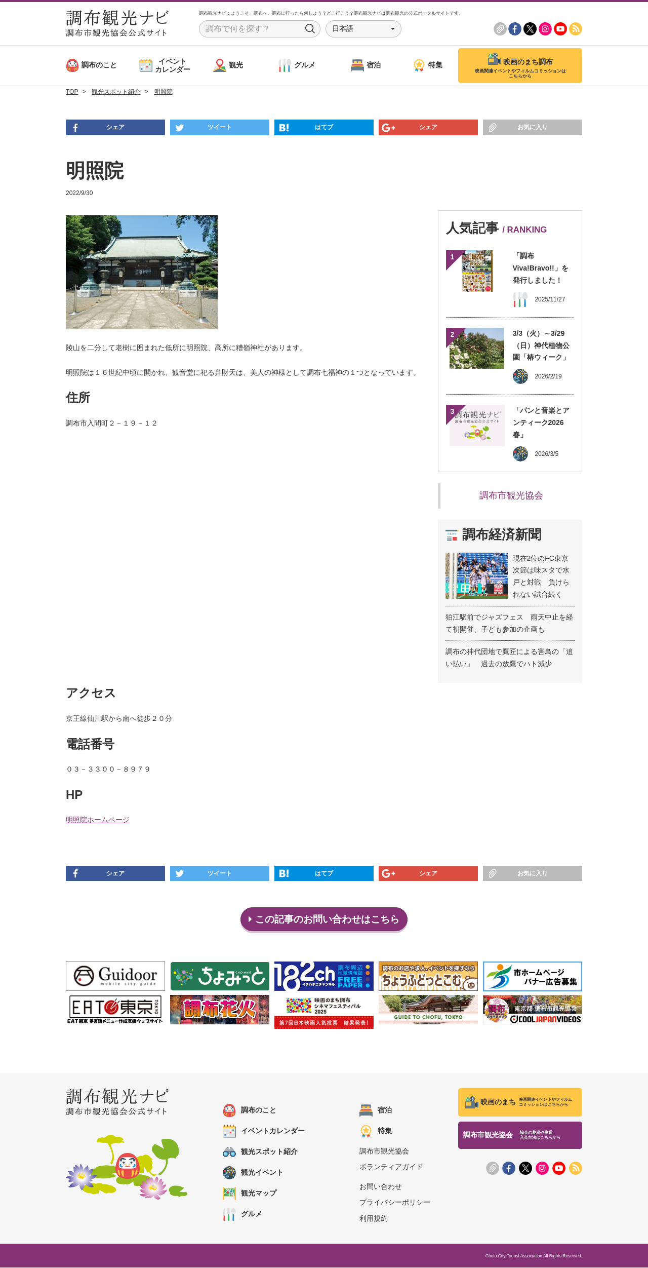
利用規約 (373, 1219)
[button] (363, 28)
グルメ (242, 1214)
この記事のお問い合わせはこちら (324, 919)
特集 (375, 1131)
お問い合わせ (380, 1187)
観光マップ (249, 1194)
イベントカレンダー (264, 1131)
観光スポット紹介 (260, 1152)
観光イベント (253, 1173)
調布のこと (249, 1111)
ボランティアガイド (391, 1168)
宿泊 (375, 1111)
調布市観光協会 (511, 495)
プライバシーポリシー (394, 1203)
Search (310, 29)
